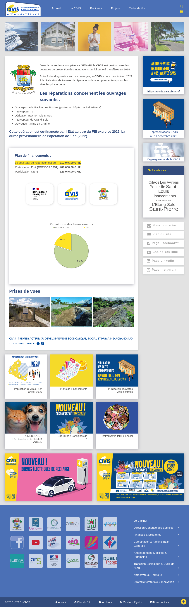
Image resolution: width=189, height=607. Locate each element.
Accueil (56, 8)
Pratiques (96, 8)
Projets (115, 8)
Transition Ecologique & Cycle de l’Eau (154, 565)
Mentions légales (131, 602)
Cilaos (154, 182)
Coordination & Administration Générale (152, 543)
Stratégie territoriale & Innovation (154, 581)
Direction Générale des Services (153, 527)
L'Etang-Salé (164, 204)
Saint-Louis (168, 189)
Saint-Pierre (163, 209)
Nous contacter (160, 602)
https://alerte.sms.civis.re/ (163, 91)
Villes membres (163, 200)
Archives (105, 602)
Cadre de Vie (137, 8)
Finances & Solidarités (147, 534)
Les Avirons (169, 182)
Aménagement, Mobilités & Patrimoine (150, 554)
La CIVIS (75, 8)
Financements (163, 196)
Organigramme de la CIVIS (163, 159)
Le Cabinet (140, 520)
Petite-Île (157, 187)
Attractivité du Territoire (148, 574)
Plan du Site (82, 602)
